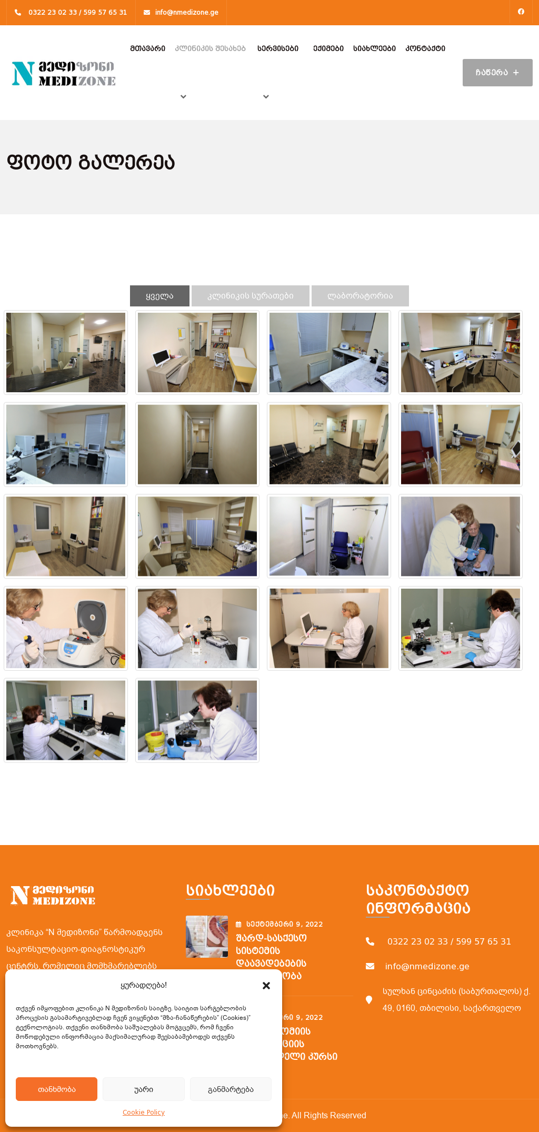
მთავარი (147, 49)
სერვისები (277, 49)
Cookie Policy (144, 1112)
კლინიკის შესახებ (210, 49)
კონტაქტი (425, 49)
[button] (266, 985)
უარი (143, 1089)
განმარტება (231, 1089)
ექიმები (328, 49)
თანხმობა (57, 1089)
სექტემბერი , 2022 (279, 924)
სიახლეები (374, 49)
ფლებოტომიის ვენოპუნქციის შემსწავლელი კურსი (286, 1044)
